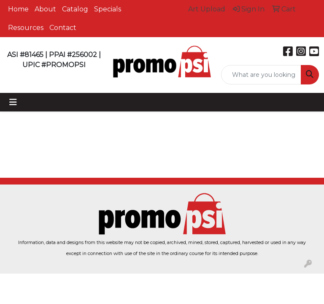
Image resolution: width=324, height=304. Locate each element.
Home (18, 9)
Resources (25, 28)
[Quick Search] (261, 74)
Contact (62, 28)
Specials (107, 9)
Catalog (75, 9)
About (45, 9)
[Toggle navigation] (13, 102)
